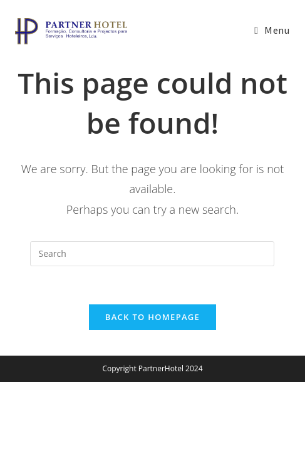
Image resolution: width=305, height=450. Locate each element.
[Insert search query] (152, 253)
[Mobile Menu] (271, 31)
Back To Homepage (152, 316)
